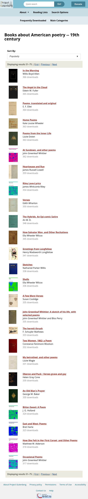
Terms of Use (65, 484)
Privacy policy (36, 484)
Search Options (60, 12)
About (24, 12)
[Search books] (39, 4)
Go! (59, 4)
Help (51, 490)
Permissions (50, 484)
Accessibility (80, 484)
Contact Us (41, 490)
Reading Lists (40, 12)
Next (54, 64)
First (36, 64)
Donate (78, 4)
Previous (45, 64)
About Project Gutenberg (14, 484)
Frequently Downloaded (33, 20)
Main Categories (59, 20)
